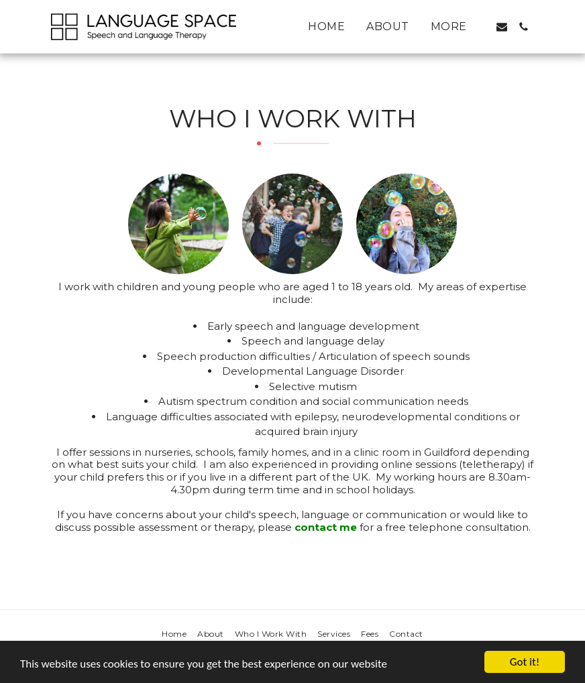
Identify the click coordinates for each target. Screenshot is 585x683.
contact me (326, 527)
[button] (502, 26)
